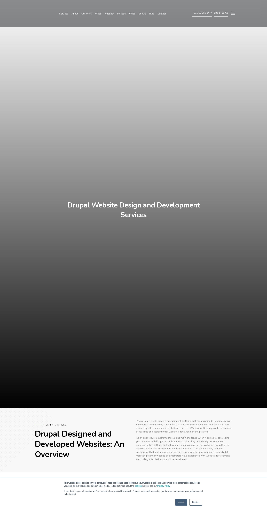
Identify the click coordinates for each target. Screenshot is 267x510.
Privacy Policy (163, 486)
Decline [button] (195, 502)
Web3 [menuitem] (98, 6)
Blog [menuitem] (151, 6)
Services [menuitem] (63, 6)
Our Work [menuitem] (86, 6)
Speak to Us (221, 5)
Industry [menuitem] (121, 6)
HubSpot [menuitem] (109, 6)
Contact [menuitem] (162, 6)
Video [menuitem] (132, 6)
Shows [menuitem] (142, 6)
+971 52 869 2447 (202, 5)
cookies (138, 486)
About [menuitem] (75, 6)
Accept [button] (181, 502)
